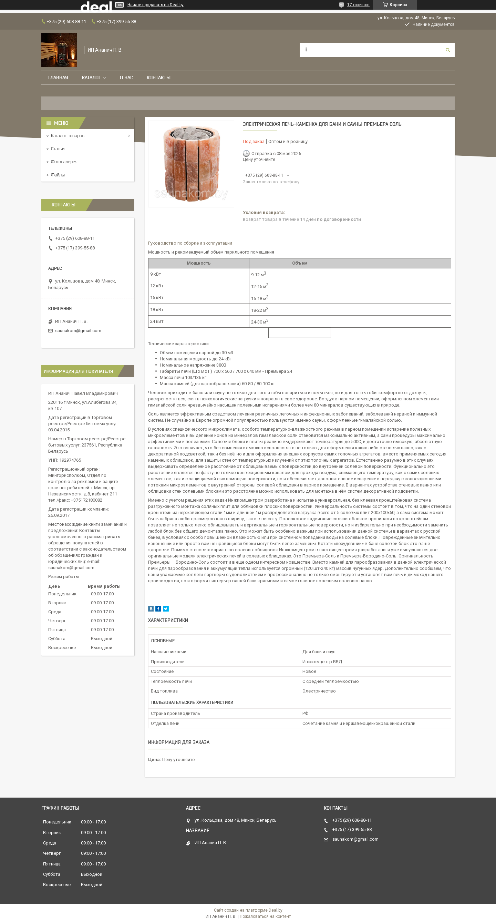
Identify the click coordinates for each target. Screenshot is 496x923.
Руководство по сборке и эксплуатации (190, 243)
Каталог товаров (67, 135)
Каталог (91, 77)
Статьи (57, 148)
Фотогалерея (64, 161)
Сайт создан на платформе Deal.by (248, 910)
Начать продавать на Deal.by (155, 4)
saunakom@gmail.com (78, 330)
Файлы (58, 174)
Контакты (158, 77)
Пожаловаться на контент (265, 916)
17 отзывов (358, 4)
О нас (126, 77)
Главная (58, 77)
